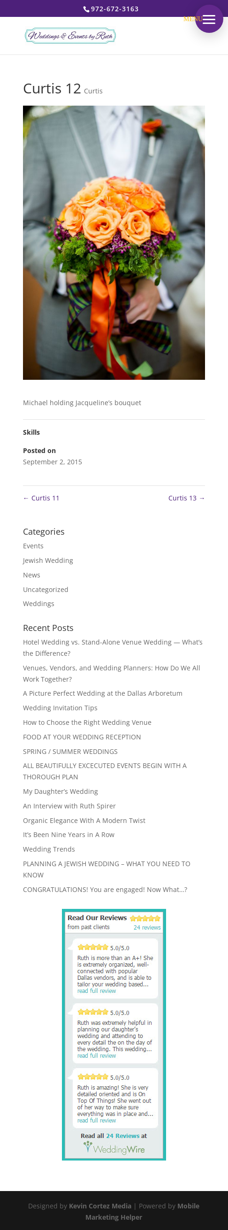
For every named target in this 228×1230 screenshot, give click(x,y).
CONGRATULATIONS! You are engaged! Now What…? (105, 889)
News (31, 574)
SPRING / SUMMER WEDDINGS (70, 751)
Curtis (93, 90)
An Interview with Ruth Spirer (69, 805)
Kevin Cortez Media (100, 1205)
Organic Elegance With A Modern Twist (84, 820)
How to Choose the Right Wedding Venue (87, 722)
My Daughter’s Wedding (60, 791)
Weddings (38, 603)
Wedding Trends (49, 849)
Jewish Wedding (48, 560)
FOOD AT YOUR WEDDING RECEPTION (82, 736)
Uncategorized (45, 589)
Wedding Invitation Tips (60, 707)
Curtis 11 (41, 497)
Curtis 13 (186, 497)
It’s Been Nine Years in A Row (68, 834)
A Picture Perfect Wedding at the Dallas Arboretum (102, 693)
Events (33, 545)
